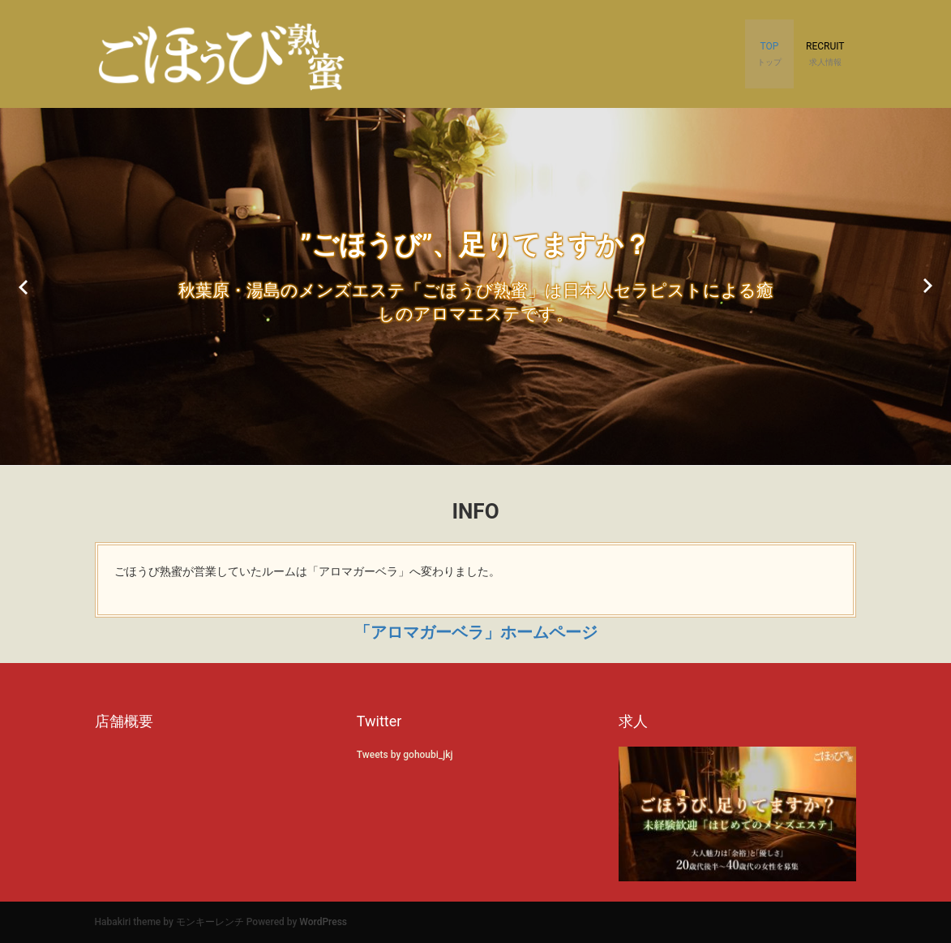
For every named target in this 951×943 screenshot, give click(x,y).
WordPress (323, 922)
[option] (475, 286)
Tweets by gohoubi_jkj (405, 754)
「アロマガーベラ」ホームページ (476, 632)
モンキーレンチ (210, 922)
